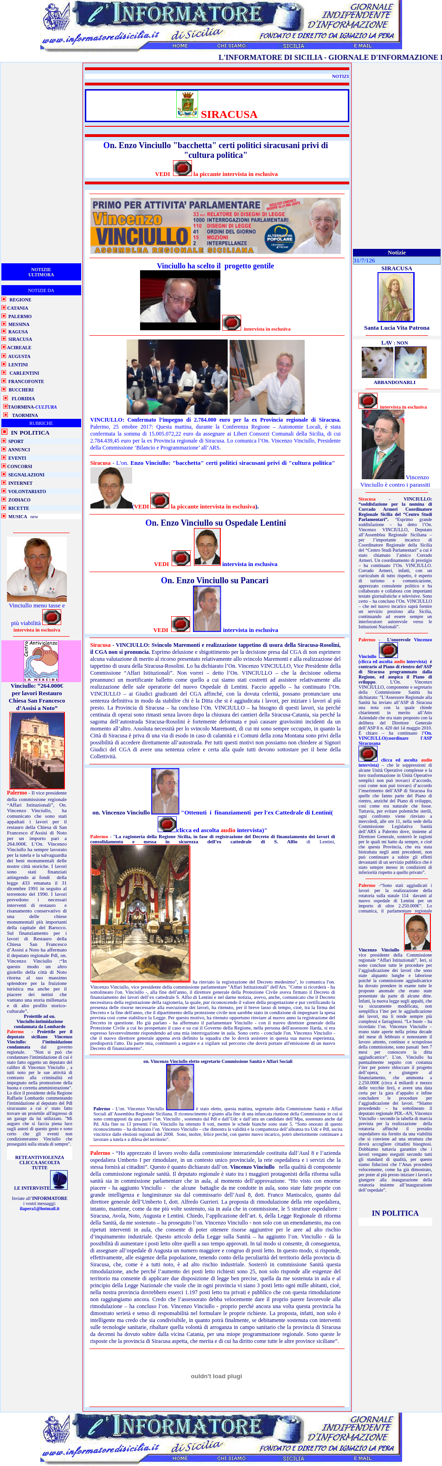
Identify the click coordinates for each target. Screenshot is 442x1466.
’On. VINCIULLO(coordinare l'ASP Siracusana (395, 738)
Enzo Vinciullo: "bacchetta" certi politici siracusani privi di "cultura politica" (232, 462)
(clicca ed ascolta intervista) (394, 661)
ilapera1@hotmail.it (40, 1208)
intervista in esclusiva (249, 563)
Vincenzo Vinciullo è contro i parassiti (395, 481)
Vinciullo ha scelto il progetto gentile (215, 266)
